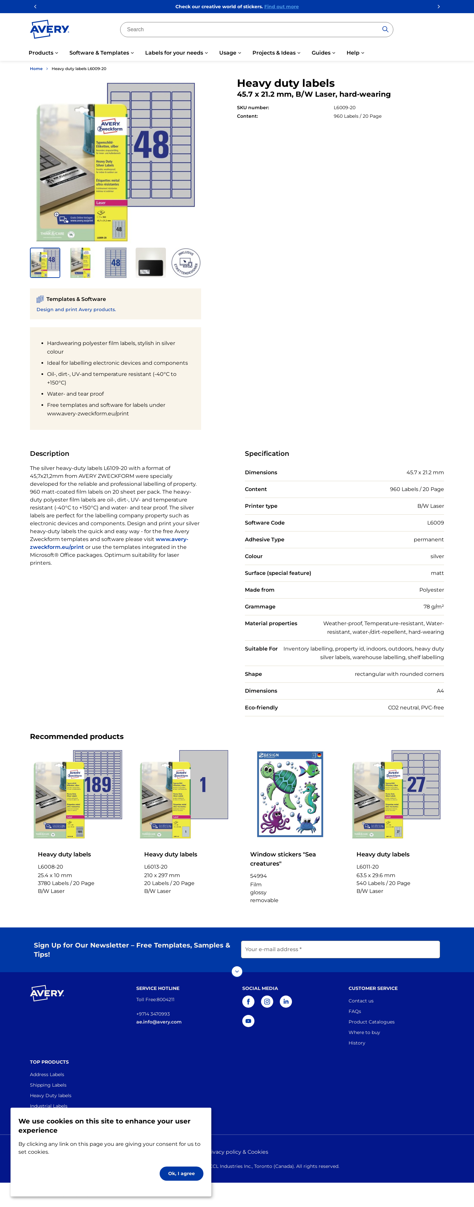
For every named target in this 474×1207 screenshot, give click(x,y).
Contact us (361, 1001)
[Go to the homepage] (49, 30)
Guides (321, 53)
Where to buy (364, 1032)
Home (36, 68)
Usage (227, 53)
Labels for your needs (174, 53)
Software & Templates (99, 53)
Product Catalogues (372, 1022)
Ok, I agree (181, 1173)
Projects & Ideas (274, 53)
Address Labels (47, 1074)
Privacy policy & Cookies (237, 1152)
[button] (45, 263)
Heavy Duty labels (50, 1095)
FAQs (355, 1011)
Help (353, 53)
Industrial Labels (48, 1106)
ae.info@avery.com (159, 1022)
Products (41, 53)
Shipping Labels (48, 1085)
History (357, 1043)
